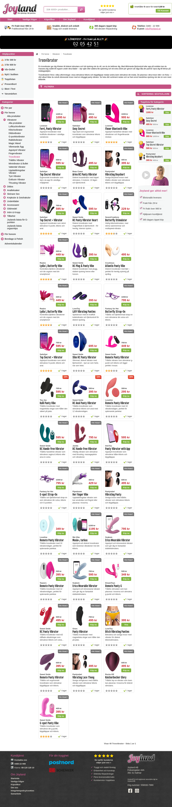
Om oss (14, 787)
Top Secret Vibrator (155, 144)
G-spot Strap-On (48, 494)
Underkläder (13, 201)
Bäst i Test (10, 89)
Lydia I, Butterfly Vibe (51, 266)
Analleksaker (13, 190)
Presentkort (11, 84)
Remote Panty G (113, 586)
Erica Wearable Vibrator (117, 540)
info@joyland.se (153, 28)
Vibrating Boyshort (154, 156)
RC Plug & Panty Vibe (83, 266)
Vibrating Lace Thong (83, 677)
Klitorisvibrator (15, 130)
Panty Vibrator (80, 631)
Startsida (15, 778)
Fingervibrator (15, 153)
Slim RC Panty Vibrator (84, 357)
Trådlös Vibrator (16, 160)
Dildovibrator (15, 133)
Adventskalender (13, 243)
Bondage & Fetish (14, 239)
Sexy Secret (151, 121)
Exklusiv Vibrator (17, 179)
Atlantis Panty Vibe (115, 266)
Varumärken (11, 94)
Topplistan (10, 79)
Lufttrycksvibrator (17, 126)
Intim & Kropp (13, 212)
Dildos (10, 186)
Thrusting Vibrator (17, 183)
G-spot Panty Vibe (49, 723)
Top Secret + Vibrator (51, 220)
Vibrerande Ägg (16, 146)
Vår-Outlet (10, 69)
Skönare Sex (13, 194)
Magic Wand (15, 143)
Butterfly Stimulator (116, 220)
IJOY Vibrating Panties (84, 311)
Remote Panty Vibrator (117, 357)
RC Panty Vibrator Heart (85, 220)
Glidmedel (12, 208)
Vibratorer (12, 120)
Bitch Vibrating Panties (117, 631)
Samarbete (16, 794)
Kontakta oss (20, 760)
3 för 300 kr (10, 60)
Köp (167, 112)
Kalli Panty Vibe (48, 403)
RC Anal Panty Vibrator (84, 403)
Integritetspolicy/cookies (22, 791)
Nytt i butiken (11, 74)
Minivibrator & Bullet (18, 163)
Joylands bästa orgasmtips (14, 227)
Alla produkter (13, 116)
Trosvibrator (14, 157)
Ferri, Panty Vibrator (155, 109)
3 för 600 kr (10, 65)
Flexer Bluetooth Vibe (155, 132)
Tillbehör (11, 216)
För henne (10, 112)
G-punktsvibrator (17, 136)
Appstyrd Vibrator (17, 150)
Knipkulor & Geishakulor (18, 197)
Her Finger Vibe (80, 494)
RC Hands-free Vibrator (52, 449)
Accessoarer (13, 205)
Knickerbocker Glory (115, 677)
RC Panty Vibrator (49, 631)
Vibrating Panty (113, 494)
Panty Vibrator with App (117, 449)
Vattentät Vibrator (17, 167)
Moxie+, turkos (80, 540)
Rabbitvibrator (15, 140)
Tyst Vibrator (15, 176)
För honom (10, 234)
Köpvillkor (16, 784)
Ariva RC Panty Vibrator (84, 174)
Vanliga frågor (17, 781)
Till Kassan (163, 10)
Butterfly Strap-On (115, 311)
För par (8, 108)
